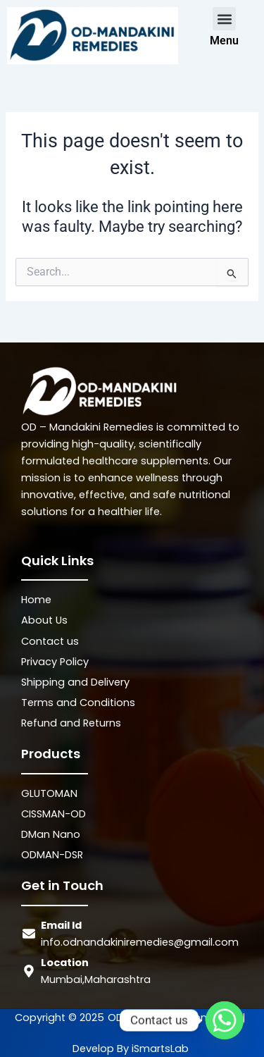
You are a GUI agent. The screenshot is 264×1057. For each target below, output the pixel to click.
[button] (224, 18)
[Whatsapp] (225, 1020)
